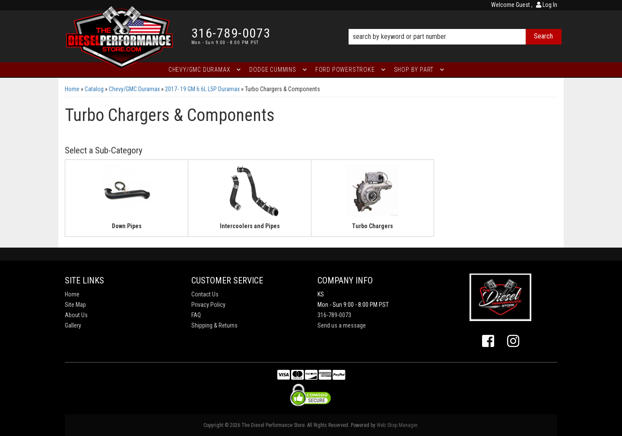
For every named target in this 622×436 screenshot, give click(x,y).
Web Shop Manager (397, 425)
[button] (455, 24)
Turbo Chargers (372, 226)
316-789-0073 (334, 315)
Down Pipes (127, 226)
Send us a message (341, 325)
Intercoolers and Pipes (250, 226)
